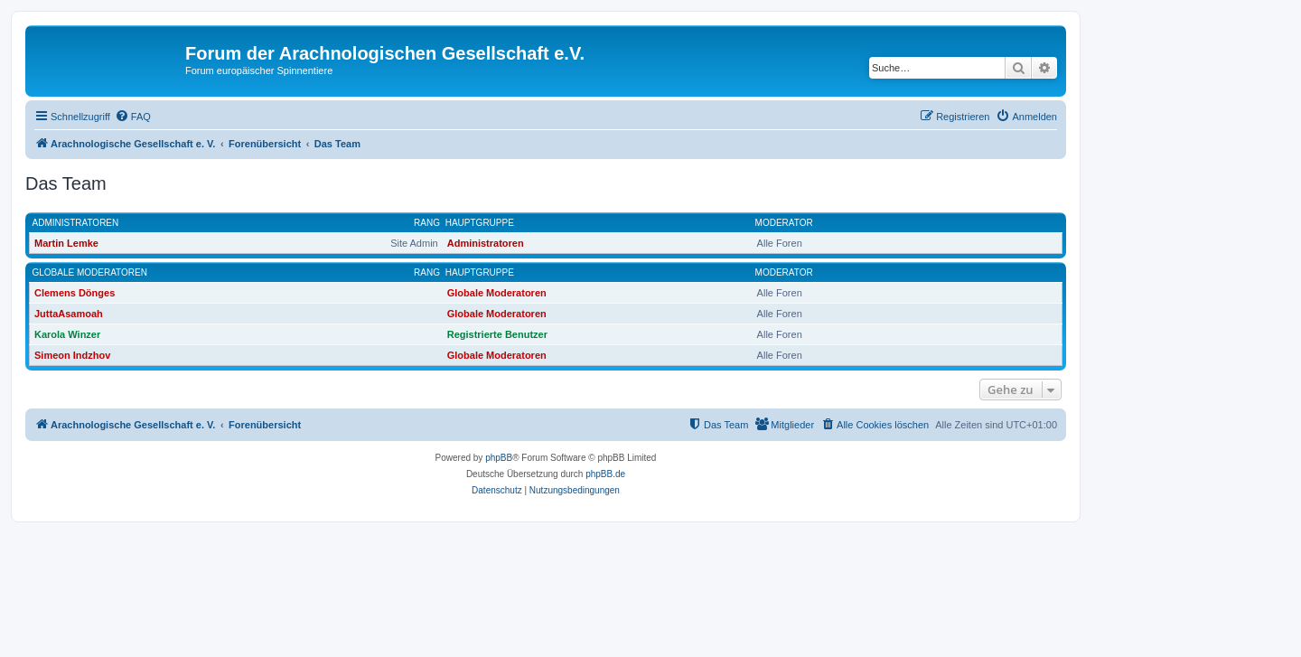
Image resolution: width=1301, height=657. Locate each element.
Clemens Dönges (74, 292)
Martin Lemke (66, 243)
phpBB (498, 458)
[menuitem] (133, 116)
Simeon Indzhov (72, 355)
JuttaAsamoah (68, 313)
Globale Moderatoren (90, 272)
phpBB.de (605, 474)
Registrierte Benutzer (497, 334)
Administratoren (76, 223)
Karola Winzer (67, 334)
